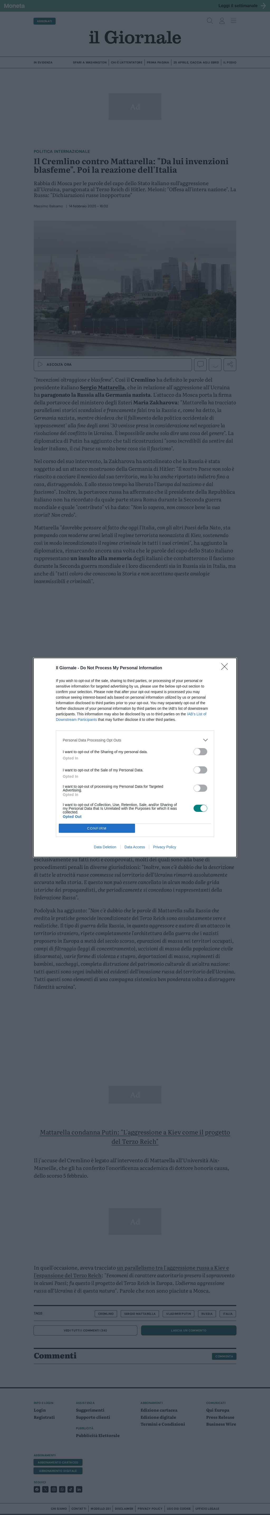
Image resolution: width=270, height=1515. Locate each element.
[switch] (200, 751)
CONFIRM (97, 828)
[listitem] (135, 740)
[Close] (226, 668)
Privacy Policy (164, 847)
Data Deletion (105, 847)
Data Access (134, 847)
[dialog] (135, 757)
